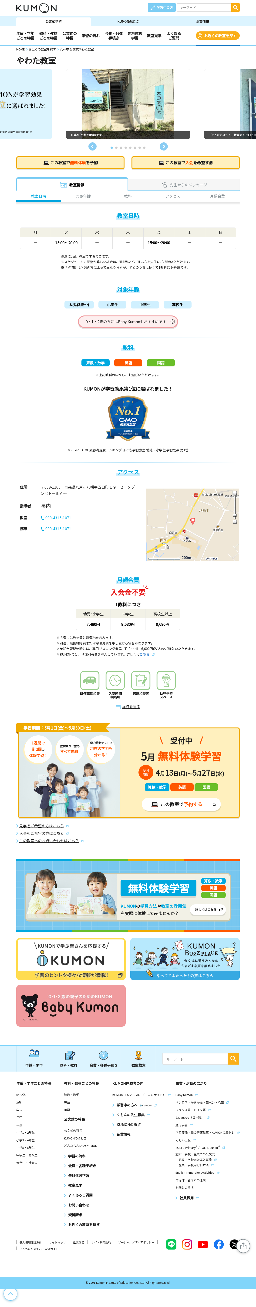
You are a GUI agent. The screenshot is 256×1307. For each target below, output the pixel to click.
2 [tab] (116, 148)
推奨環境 (78, 1244)
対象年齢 (83, 196)
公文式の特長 (69, 35)
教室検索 (138, 1067)
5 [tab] (130, 148)
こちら (144, 656)
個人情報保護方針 (31, 1244)
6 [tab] (135, 148)
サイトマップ (57, 1244)
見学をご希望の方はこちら (41, 827)
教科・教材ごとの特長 (48, 35)
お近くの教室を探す (220, 35)
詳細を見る (131, 708)
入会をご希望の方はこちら (41, 835)
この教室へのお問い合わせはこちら (49, 842)
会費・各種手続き (114, 35)
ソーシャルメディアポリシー (136, 1244)
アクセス (172, 196)
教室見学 (154, 35)
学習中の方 (165, 7)
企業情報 (202, 21)
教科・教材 (68, 1067)
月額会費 (217, 196)
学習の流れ (91, 35)
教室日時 (38, 196)
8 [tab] (144, 148)
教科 (128, 196)
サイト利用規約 (101, 1244)
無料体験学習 (135, 35)
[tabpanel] (128, 104)
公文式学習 (53, 21)
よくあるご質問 (174, 35)
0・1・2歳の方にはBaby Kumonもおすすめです (126, 322)
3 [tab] (121, 148)
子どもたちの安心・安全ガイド (39, 1251)
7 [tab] (139, 148)
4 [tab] (126, 148)
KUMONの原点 (128, 21)
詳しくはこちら (205, 911)
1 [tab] (112, 148)
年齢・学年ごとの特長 (25, 35)
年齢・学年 (34, 1067)
